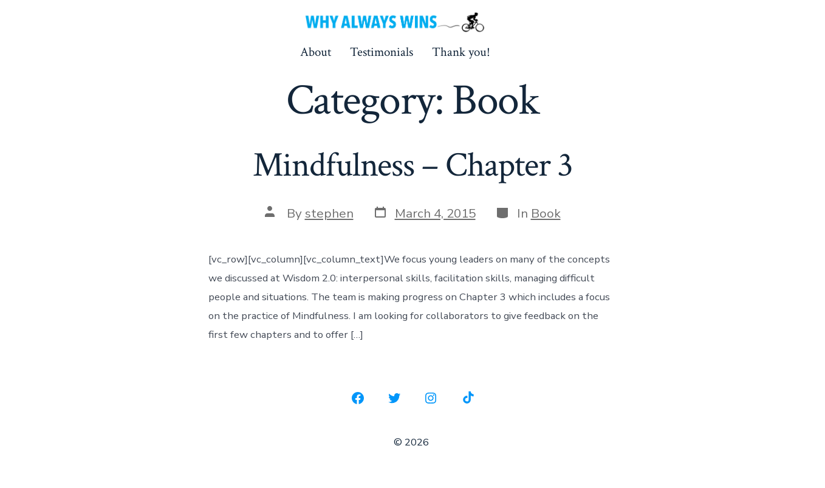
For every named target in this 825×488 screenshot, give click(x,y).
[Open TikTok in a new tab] (467, 398)
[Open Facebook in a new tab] (358, 398)
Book (546, 213)
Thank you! (461, 52)
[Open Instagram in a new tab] (431, 398)
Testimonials (381, 52)
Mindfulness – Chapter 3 (413, 165)
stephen (329, 213)
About (315, 52)
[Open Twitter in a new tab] (394, 398)
